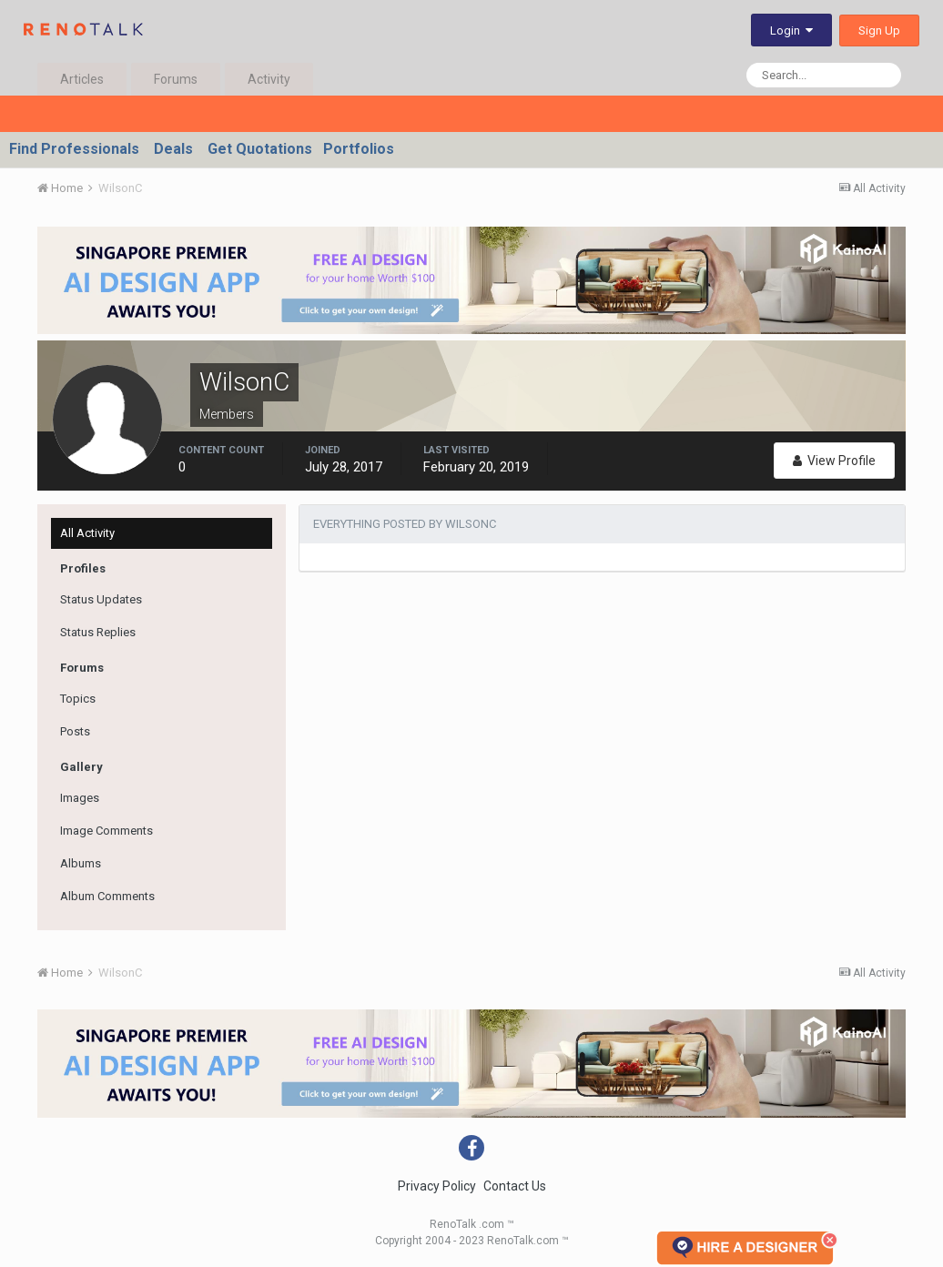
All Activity (87, 533)
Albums (80, 863)
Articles (82, 79)
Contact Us (514, 1186)
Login (791, 30)
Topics (78, 698)
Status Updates (101, 599)
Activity (269, 79)
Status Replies (98, 632)
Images (79, 798)
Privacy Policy (437, 1186)
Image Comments (106, 830)
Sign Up (879, 30)
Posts (75, 731)
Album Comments (107, 896)
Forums (176, 79)
